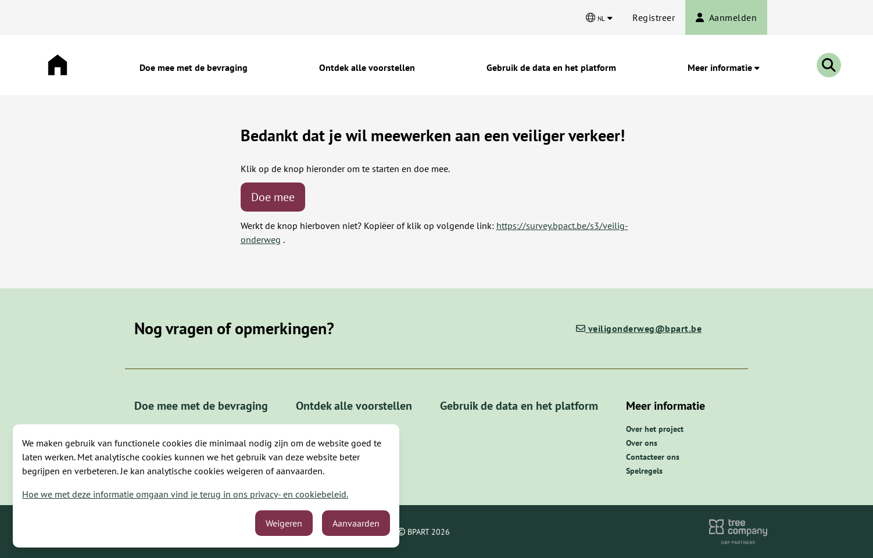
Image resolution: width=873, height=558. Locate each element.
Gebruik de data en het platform (551, 67)
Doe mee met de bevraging (193, 67)
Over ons (641, 443)
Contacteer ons (652, 457)
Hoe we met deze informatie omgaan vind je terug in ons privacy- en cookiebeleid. (185, 494)
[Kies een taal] (599, 17)
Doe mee (273, 197)
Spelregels (644, 471)
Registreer (653, 17)
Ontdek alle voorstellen (367, 67)
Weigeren (284, 523)
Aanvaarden (356, 523)
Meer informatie (724, 67)
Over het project (655, 429)
